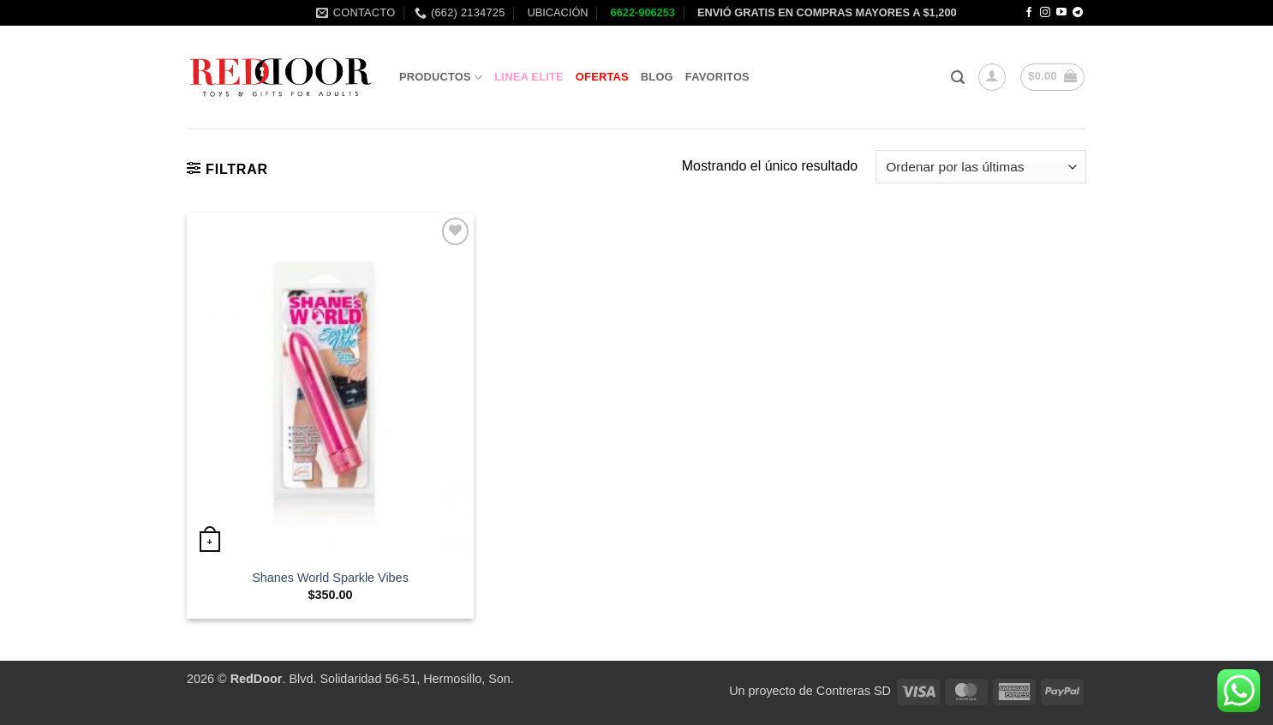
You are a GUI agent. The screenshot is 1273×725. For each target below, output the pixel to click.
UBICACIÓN (556, 12)
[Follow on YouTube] (1061, 13)
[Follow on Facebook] (1029, 13)
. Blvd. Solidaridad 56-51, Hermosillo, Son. (372, 679)
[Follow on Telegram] (1078, 13)
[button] (958, 77)
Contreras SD (853, 691)
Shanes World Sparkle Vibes (330, 577)
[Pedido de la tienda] (981, 166)
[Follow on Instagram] (1045, 13)
